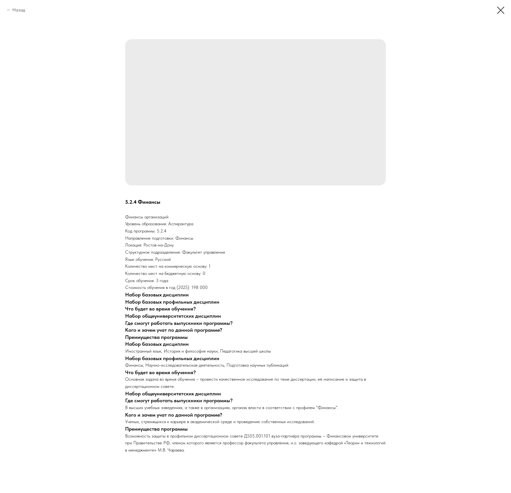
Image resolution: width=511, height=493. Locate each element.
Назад (18, 9)
